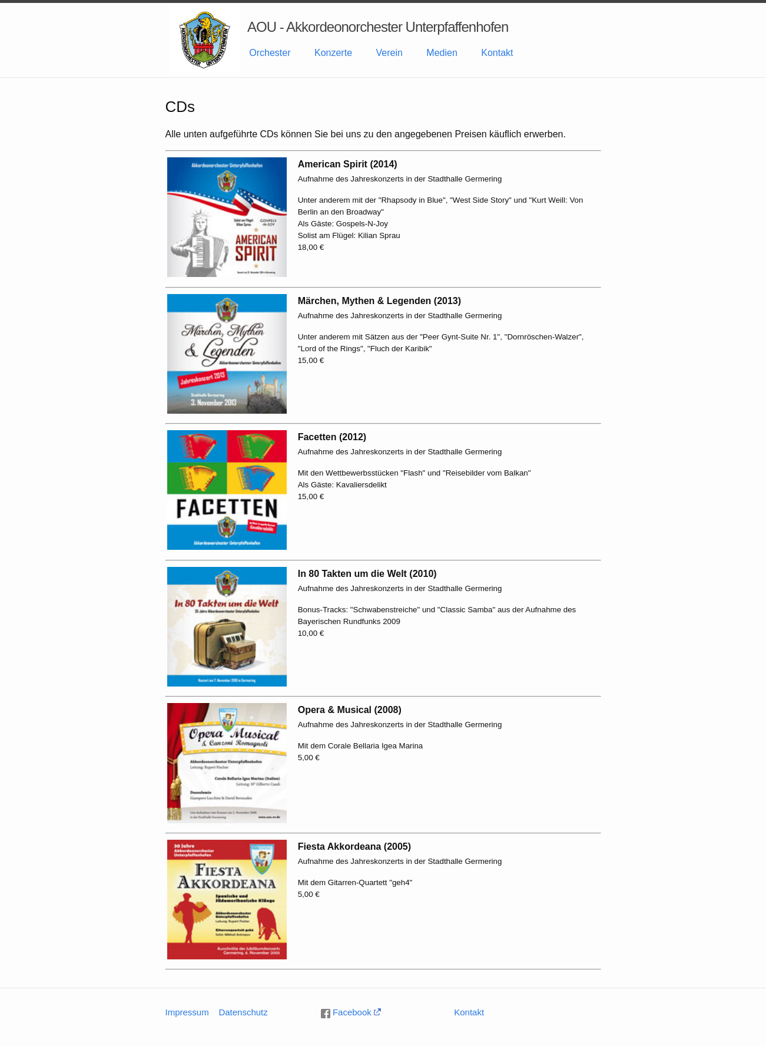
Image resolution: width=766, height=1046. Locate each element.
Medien (441, 53)
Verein (389, 53)
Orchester (269, 53)
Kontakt (497, 53)
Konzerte (333, 53)
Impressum (187, 1012)
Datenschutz (242, 1012)
